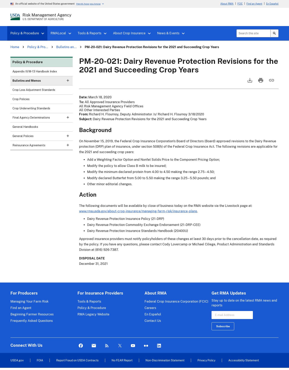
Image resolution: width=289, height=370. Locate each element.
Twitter (119, 345)
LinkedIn (159, 345)
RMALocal (58, 33)
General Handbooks (25, 126)
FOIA (40, 360)
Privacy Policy (206, 360)
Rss (106, 345)
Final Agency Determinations (42, 119)
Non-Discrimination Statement (165, 360)
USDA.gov (17, 360)
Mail (93, 345)
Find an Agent (254, 3)
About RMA (227, 3)
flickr (146, 345)
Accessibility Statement (243, 360)
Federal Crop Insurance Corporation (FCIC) (176, 301)
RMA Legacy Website (93, 314)
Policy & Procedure (24, 33)
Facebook (80, 345)
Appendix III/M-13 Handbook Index (34, 71)
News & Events (168, 33)
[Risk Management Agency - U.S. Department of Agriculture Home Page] (46, 17)
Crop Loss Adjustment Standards (33, 89)
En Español (272, 3)
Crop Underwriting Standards (31, 108)
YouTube (132, 345)
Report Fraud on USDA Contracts (77, 360)
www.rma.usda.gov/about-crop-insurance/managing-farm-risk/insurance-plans (138, 211)
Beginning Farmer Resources (32, 314)
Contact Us (152, 321)
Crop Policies (21, 99)
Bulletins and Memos (42, 82)
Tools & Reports (89, 33)
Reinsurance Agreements (42, 146)
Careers (150, 308)
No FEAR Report (122, 360)
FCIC (240, 3)
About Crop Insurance (129, 33)
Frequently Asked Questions (31, 321)
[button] (44, 33)
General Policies (42, 137)
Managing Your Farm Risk (29, 301)
